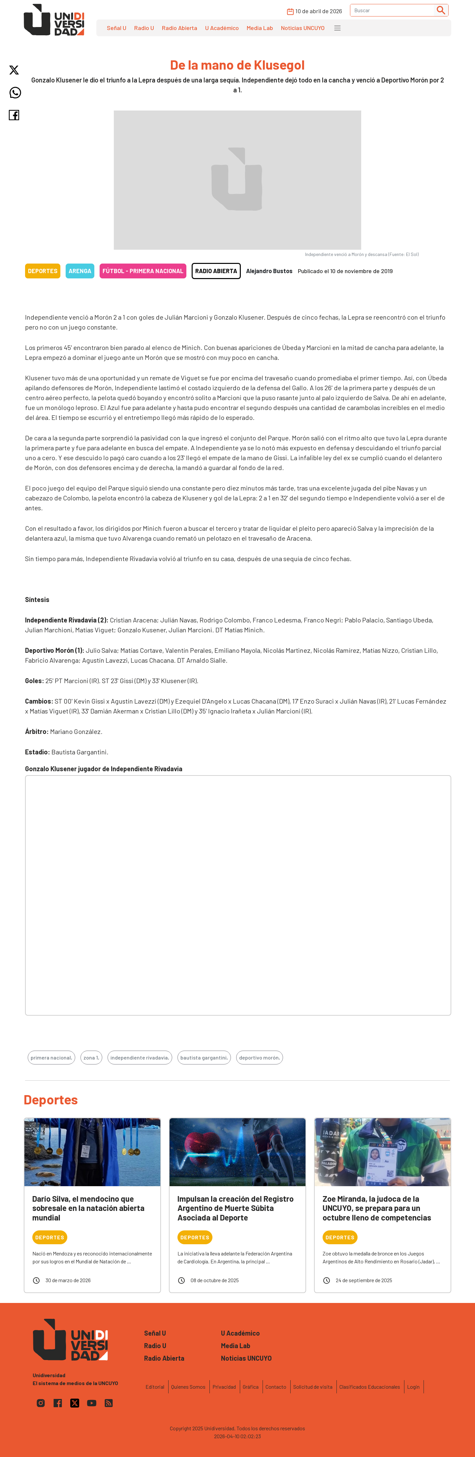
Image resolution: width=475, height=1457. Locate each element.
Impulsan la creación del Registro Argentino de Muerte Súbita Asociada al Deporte (235, 1208)
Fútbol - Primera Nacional (143, 270)
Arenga (80, 270)
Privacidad (224, 1386)
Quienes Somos (188, 1386)
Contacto (276, 1386)
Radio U (144, 27)
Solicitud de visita (312, 1386)
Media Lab (260, 27)
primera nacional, (51, 1057)
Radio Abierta (179, 27)
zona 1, (91, 1057)
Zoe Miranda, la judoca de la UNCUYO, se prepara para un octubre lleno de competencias (377, 1208)
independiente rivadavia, (140, 1057)
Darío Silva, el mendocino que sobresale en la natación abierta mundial (88, 1208)
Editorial (154, 1386)
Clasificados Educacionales (369, 1386)
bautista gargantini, (204, 1057)
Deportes (42, 270)
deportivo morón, (259, 1057)
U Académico (222, 27)
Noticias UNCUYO (303, 27)
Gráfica (251, 1386)
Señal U (116, 27)
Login (413, 1386)
